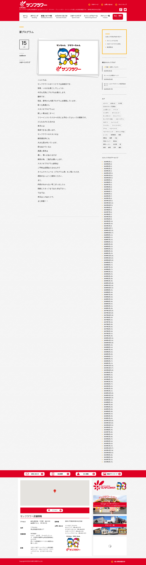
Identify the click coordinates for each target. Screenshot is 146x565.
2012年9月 (107, 455)
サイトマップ (123, 4)
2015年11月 (107, 368)
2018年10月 (107, 287)
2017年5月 (107, 326)
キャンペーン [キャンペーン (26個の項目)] (117, 116)
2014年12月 (107, 393)
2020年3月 (107, 249)
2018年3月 (107, 304)
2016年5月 (107, 354)
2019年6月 (107, 269)
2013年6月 (107, 434)
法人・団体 (118, 17)
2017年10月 (107, 315)
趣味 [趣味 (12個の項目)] (120, 147)
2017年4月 (107, 329)
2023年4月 (107, 164)
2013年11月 (107, 423)
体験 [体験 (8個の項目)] (119, 135)
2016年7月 (107, 349)
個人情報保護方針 (119, 561)
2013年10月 (107, 425)
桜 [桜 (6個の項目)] (120, 144)
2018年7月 (107, 294)
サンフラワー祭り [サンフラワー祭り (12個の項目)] (108, 119)
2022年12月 (107, 173)
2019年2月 (107, 278)
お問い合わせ (108, 4)
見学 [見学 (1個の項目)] (114, 147)
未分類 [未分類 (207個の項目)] (115, 144)
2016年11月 (107, 340)
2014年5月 (107, 409)
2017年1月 (107, 336)
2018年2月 (107, 306)
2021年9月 (107, 207)
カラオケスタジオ (61, 16)
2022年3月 (107, 194)
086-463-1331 (74, 531)
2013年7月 (107, 432)
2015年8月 (107, 375)
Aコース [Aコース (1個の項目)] (105, 103)
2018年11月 (107, 285)
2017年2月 (107, 333)
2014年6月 (107, 407)
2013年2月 (107, 443)
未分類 (109, 47)
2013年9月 (107, 427)
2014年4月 (107, 411)
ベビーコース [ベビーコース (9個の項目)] (113, 128)
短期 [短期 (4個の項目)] (104, 147)
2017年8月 (107, 320)
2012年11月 (107, 450)
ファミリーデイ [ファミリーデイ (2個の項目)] (116, 125)
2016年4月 (107, 356)
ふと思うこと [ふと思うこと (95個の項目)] (107, 109)
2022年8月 (107, 182)
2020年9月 (107, 235)
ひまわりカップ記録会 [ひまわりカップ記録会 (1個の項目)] (109, 106)
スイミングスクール (91, 16)
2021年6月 (107, 214)
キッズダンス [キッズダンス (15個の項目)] (107, 116)
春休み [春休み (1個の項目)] (115, 141)
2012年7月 (107, 459)
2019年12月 (107, 255)
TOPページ (95, 4)
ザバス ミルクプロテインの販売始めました (115, 84)
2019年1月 (107, 281)
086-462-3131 (73, 527)
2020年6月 (107, 242)
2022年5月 (107, 189)
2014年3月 (107, 413)
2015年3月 (107, 386)
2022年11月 (107, 175)
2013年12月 (107, 420)
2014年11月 (107, 395)
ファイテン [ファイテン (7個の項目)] (106, 125)
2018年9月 (107, 290)
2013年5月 (107, 436)
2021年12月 (107, 200)
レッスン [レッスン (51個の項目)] (105, 135)
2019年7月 (107, 267)
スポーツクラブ (75, 16)
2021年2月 (107, 223)
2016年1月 (107, 363)
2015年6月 (107, 379)
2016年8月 (107, 347)
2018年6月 (107, 297)
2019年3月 (107, 276)
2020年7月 (107, 239)
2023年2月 (107, 168)
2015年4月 (107, 384)
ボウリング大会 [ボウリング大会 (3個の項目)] (120, 131)
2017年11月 (107, 313)
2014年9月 (107, 400)
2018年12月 (107, 283)
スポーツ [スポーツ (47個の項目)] (105, 122)
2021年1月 (107, 226)
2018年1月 (107, 308)
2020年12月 (107, 228)
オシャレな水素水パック (111, 75)
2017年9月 (107, 317)
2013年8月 (107, 430)
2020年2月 (107, 251)
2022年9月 (107, 180)
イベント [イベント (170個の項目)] (115, 109)
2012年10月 (107, 452)
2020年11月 (107, 230)
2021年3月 (107, 221)
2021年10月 (107, 205)
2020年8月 (107, 237)
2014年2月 (107, 416)
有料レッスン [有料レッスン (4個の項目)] (107, 144)
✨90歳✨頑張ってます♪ (111, 67)
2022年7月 (107, 184)
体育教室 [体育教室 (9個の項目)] (113, 135)
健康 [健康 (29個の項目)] (111, 138)
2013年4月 (107, 439)
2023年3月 (107, 166)
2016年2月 (107, 361)
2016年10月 (107, 342)
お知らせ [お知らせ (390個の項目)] (112, 103)
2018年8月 (107, 292)
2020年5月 (107, 244)
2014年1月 (107, 418)
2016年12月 (107, 338)
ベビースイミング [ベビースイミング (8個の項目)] (108, 131)
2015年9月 (107, 372)
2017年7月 (107, 322)
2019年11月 (107, 258)
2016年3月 (107, 358)
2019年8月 (107, 265)
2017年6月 (107, 324)
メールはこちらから (71, 525)
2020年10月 (107, 232)
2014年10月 (107, 397)
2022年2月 (107, 196)
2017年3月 (107, 331)
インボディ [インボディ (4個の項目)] (106, 112)
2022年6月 (107, 187)
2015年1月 (107, 391)
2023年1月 (107, 171)
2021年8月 (107, 210)
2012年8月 (107, 457)
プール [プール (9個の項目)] (105, 128)
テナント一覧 (105, 16)
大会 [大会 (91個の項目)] (116, 138)
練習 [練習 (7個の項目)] (109, 147)
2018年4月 (107, 301)
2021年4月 (107, 219)
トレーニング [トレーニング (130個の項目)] (114, 122)
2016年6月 (107, 352)
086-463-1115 (75, 533)
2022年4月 (107, 191)
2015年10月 (107, 370)
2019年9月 (107, 262)
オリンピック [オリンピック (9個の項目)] (115, 112)
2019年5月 (107, 271)
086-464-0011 (75, 529)
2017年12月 (107, 310)
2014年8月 (107, 402)
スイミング (110, 41)
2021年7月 (107, 212)
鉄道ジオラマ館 (46, 16)
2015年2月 (107, 388)
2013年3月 (107, 441)
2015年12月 (107, 365)
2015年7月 (107, 377)
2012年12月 (107, 448)
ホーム (25, 16)
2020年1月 (107, 253)
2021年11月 (107, 203)
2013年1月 (107, 446)
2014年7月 (107, 404)
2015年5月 (107, 381)
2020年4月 (107, 246)
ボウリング (34, 16)
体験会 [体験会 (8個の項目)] (105, 138)
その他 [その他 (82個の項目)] (120, 103)
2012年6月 (107, 462)
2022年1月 (107, 198)
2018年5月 (107, 299)
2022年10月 (107, 178)
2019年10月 (107, 260)
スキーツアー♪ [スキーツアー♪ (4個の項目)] (120, 119)
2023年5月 (107, 161)
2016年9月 (107, 345)
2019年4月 (107, 274)
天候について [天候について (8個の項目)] (107, 141)
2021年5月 (107, 216)
